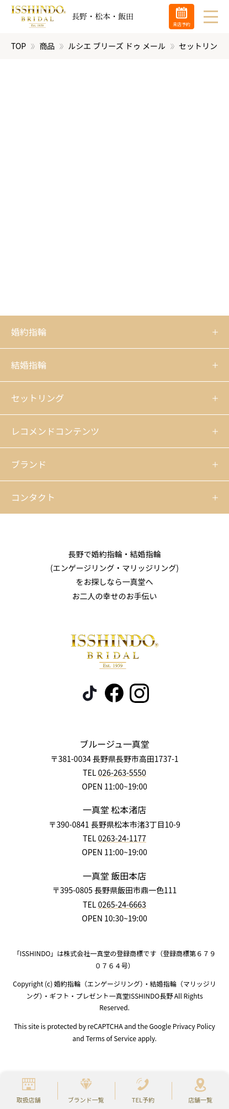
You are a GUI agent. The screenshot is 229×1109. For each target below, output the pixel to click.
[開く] (114, 332)
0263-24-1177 (122, 838)
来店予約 (181, 24)
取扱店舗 (29, 1099)
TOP (18, 45)
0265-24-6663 (122, 903)
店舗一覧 (200, 1099)
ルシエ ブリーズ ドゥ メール (117, 45)
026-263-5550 (122, 772)
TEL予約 (143, 1099)
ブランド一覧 (86, 1099)
